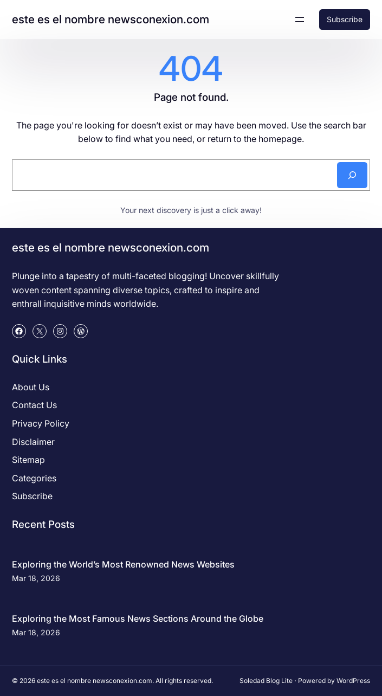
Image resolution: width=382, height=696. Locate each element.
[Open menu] (299, 19)
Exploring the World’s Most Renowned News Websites (123, 564)
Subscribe (344, 19)
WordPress (353, 680)
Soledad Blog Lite (266, 680)
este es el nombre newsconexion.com (110, 19)
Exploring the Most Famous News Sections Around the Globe (137, 618)
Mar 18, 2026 (36, 578)
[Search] (352, 175)
